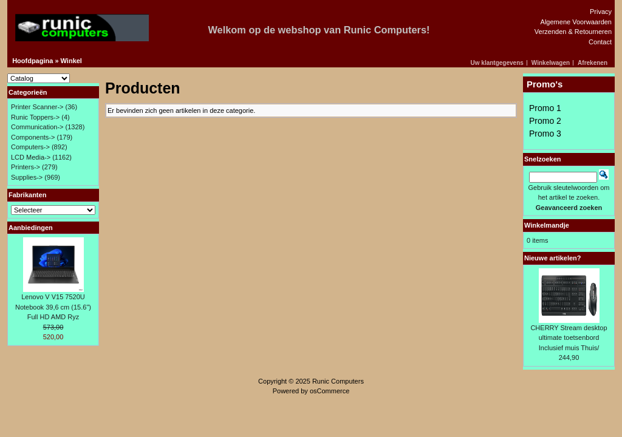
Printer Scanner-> (37, 106)
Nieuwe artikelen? (552, 258)
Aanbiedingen (31, 227)
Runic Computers (338, 381)
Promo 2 (545, 121)
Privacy (601, 11)
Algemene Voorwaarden (576, 21)
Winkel (71, 60)
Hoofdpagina (32, 60)
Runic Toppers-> (35, 117)
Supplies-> (27, 177)
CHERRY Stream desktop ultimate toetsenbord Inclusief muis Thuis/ (568, 337)
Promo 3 (545, 133)
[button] (499, 63)
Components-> (33, 137)
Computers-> (30, 147)
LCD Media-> (30, 157)
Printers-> (25, 167)
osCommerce (329, 391)
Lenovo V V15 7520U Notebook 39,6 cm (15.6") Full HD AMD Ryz (53, 306)
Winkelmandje (546, 225)
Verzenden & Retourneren (573, 31)
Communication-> (37, 126)
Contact (600, 42)
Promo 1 (545, 108)
